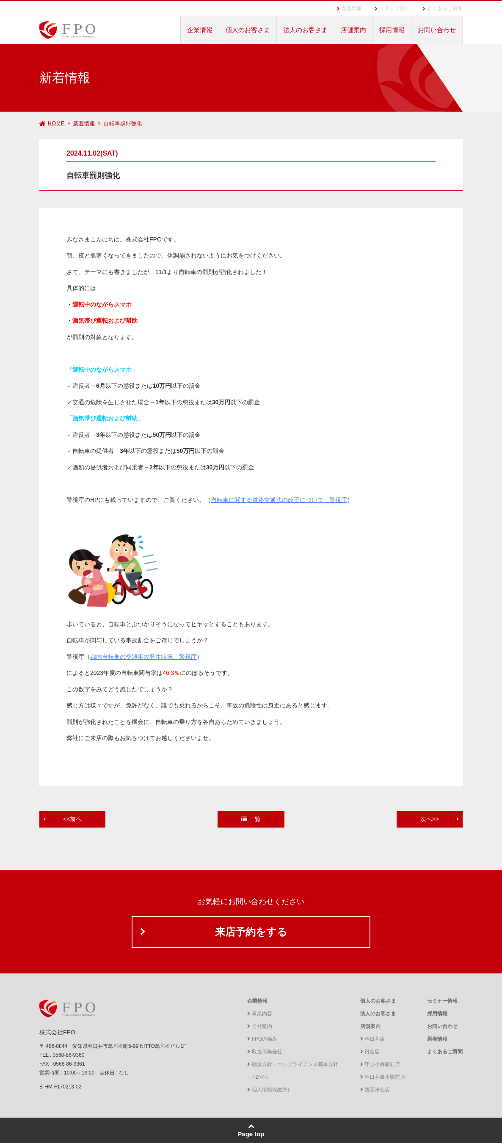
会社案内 (259, 1026)
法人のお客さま (305, 29)
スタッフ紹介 (394, 8)
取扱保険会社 (264, 1052)
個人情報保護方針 (269, 1090)
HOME (52, 123)
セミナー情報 (442, 1001)
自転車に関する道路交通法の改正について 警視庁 (279, 499)
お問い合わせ (437, 29)
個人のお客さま (248, 29)
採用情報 (392, 29)
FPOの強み (262, 1039)
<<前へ (72, 819)
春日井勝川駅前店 (382, 1077)
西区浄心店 (375, 1090)
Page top (250, 1130)
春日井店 (372, 1039)
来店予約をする (251, 931)
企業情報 (199, 29)
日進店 (370, 1052)
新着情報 (352, 8)
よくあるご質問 (445, 8)
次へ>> (429, 819)
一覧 (251, 819)
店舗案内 (353, 29)
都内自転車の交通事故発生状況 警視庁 (143, 656)
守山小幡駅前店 (380, 1064)
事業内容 (259, 1014)
